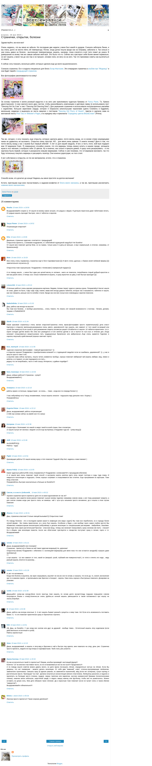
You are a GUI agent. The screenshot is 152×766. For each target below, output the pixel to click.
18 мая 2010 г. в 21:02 (26, 303)
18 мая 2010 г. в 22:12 (27, 408)
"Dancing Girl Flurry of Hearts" (71, 111)
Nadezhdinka (12, 303)
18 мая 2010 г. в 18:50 (21, 207)
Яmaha (9, 207)
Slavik (9, 321)
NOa (8, 237)
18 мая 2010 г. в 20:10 (24, 285)
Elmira (9, 696)
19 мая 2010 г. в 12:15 (19, 643)
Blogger (59, 764)
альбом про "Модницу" (97, 69)
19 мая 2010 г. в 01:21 (21, 543)
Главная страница (55, 741)
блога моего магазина (69, 183)
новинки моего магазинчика (12, 185)
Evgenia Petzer (12, 408)
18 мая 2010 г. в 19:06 (19, 237)
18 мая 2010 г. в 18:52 (26, 223)
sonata (9, 543)
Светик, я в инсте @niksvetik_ (19, 492)
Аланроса (11, 388)
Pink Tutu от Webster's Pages (28, 114)
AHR (8, 440)
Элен (9, 643)
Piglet (9, 456)
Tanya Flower (12, 223)
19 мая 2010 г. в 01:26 (21, 570)
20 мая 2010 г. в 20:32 (27, 659)
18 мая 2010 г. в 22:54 (20, 456)
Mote (9, 257)
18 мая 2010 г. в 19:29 (19, 257)
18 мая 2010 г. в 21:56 (27, 347)
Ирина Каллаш (13, 659)
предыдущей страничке (27, 71)
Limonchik (11, 285)
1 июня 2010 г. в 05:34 (20, 696)
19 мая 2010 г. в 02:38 (17, 609)
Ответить (10, 216)
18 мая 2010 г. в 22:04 (28, 372)
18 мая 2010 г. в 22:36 (23, 424)
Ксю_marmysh (12, 347)
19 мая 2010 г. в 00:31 (21, 513)
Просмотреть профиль (20, 756)
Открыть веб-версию (55, 746)
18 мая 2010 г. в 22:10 (23, 388)
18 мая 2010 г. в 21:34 (20, 321)
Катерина (10, 424)
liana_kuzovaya (13, 372)
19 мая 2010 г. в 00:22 (40, 492)
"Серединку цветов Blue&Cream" (81, 114)
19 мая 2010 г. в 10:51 (19, 625)
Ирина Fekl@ (12, 470)
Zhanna (10, 513)
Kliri (8, 625)
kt (7, 609)
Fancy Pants (93, 102)
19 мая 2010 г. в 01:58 (20, 591)
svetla (9, 591)
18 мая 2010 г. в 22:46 (19, 440)
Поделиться (7, 195)
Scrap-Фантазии (56, 69)
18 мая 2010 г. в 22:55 (26, 470)
